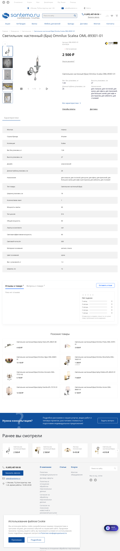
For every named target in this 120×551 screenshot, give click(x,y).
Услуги (29, 2)
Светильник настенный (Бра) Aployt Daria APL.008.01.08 (36, 342)
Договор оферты (46, 478)
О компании (18, 2)
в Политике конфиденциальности (53, 533)
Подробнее (36, 540)
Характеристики (11, 117)
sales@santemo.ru (71, 8)
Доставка (94, 109)
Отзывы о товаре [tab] (14, 285)
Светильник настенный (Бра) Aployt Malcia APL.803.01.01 (95, 372)
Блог (37, 2)
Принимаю (16, 540)
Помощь (73, 2)
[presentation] (3, 450)
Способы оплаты (68, 109)
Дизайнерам (48, 2)
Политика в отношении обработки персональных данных (46, 486)
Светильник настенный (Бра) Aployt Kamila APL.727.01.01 (37, 387)
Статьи (63, 467)
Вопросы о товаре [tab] (36, 285)
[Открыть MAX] (111, 528)
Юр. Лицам (61, 2)
